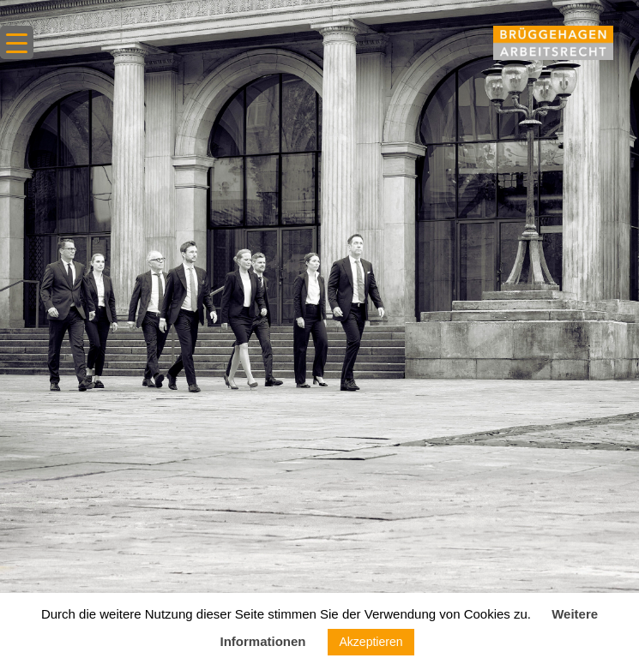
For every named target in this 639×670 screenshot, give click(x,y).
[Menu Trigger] (16, 42)
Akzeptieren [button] (371, 642)
